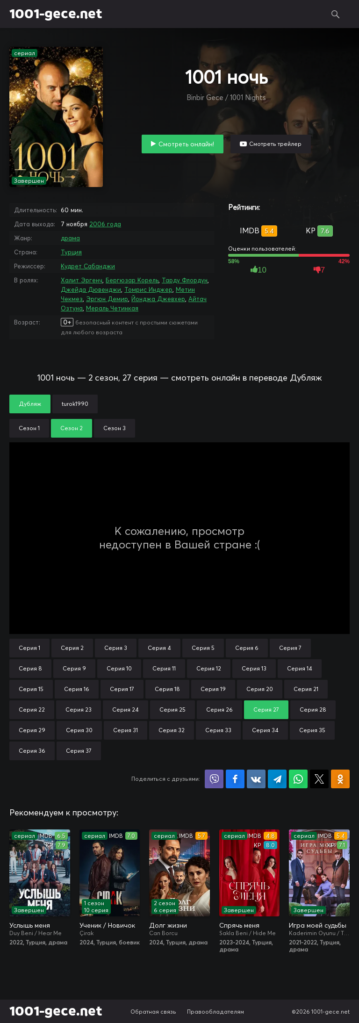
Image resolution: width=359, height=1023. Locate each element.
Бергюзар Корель (132, 280)
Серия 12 (208, 668)
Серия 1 (29, 647)
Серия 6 (246, 647)
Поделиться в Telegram (277, 779)
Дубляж (30, 403)
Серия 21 (306, 688)
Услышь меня (29, 925)
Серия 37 (79, 750)
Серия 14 (299, 668)
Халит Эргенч (81, 280)
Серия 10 (119, 668)
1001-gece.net (55, 14)
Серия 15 (31, 688)
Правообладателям (215, 1011)
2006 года (105, 224)
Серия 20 (259, 688)
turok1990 (75, 403)
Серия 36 (32, 750)
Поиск (336, 14)
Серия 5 (203, 647)
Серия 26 (219, 709)
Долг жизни (168, 925)
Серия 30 (79, 730)
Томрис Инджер (148, 289)
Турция (71, 252)
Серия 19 (213, 688)
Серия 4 (159, 647)
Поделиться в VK (256, 779)
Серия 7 (290, 647)
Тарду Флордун (185, 280)
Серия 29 (32, 730)
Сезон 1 (29, 428)
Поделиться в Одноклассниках (340, 779)
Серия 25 (172, 709)
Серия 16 (76, 688)
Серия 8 (30, 668)
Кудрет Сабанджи (88, 266)
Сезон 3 (114, 428)
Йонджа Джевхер (158, 299)
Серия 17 (122, 688)
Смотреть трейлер (275, 143)
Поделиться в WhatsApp (298, 779)
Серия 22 (32, 709)
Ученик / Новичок (107, 925)
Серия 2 (72, 647)
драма (70, 238)
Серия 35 (312, 730)
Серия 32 (171, 730)
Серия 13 (254, 668)
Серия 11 (164, 668)
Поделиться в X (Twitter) (319, 779)
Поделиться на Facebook (235, 779)
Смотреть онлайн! (186, 144)
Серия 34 (265, 730)
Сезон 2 (71, 428)
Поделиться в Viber (214, 779)
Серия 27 (266, 709)
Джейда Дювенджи (91, 289)
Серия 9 (74, 668)
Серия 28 (313, 709)
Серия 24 (125, 709)
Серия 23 (78, 709)
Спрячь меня (239, 925)
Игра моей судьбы (317, 925)
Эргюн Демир (107, 299)
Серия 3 (115, 647)
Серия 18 (167, 688)
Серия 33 (218, 730)
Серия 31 (125, 730)
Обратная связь (153, 1011)
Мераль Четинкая (112, 308)
